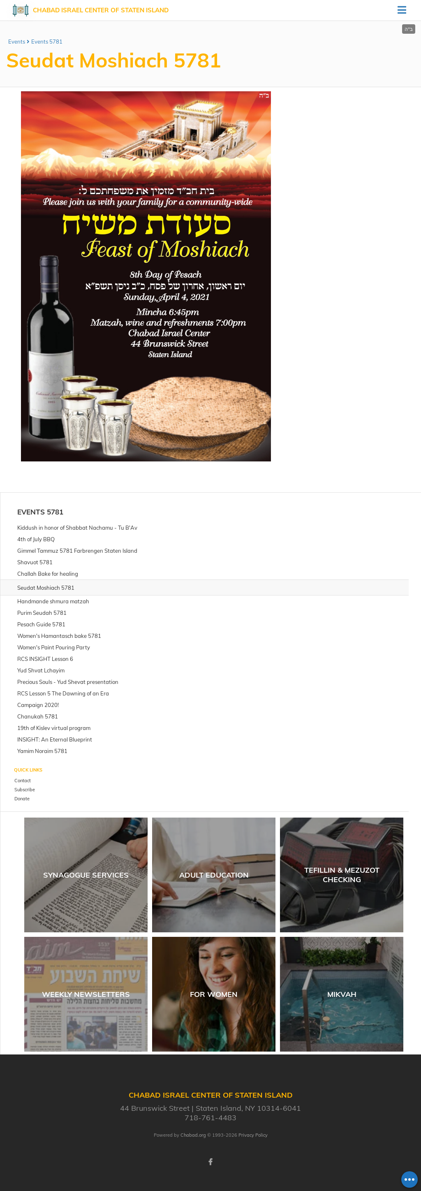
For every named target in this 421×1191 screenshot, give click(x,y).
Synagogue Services (86, 875)
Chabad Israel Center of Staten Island (101, 10)
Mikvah (341, 994)
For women (214, 994)
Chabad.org (193, 1135)
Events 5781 (46, 41)
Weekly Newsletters (86, 994)
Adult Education (214, 875)
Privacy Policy (253, 1135)
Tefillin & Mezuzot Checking (341, 874)
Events (16, 41)
